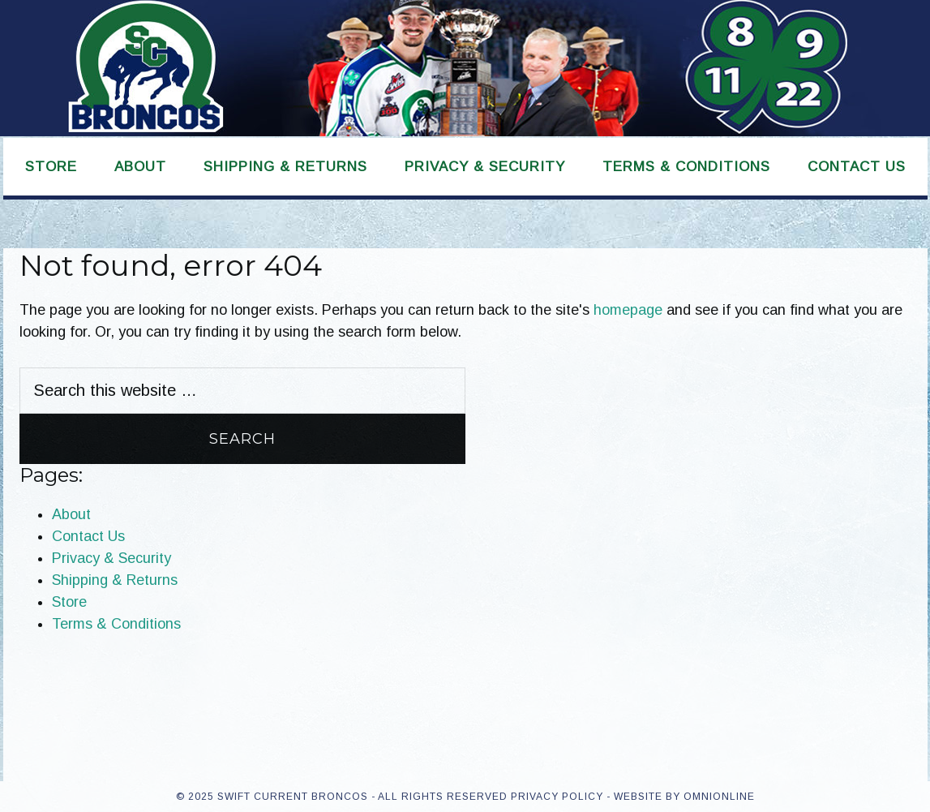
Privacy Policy (557, 796)
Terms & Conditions (116, 624)
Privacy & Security (111, 558)
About (71, 514)
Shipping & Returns (115, 580)
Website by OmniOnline (684, 796)
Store (69, 602)
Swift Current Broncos (465, 68)
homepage (628, 310)
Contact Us (88, 536)
